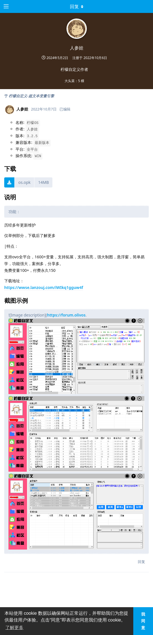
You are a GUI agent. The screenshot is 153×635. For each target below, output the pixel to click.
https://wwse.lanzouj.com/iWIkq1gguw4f (43, 287)
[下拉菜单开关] (76, 6)
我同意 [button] (143, 621)
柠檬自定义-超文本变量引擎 (31, 95)
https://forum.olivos (66, 315)
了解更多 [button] (14, 627)
